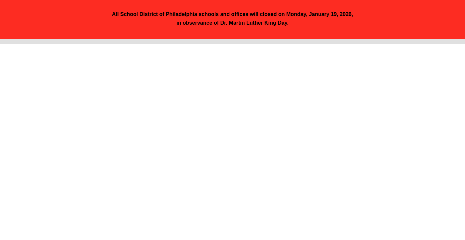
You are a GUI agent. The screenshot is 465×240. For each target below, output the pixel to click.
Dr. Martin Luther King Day (253, 23)
